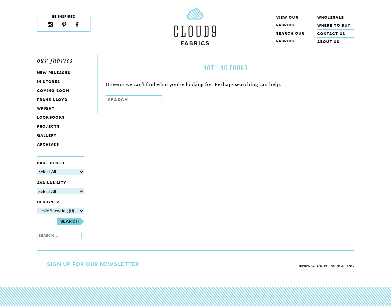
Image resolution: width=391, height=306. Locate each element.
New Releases (54, 72)
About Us (328, 41)
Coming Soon (53, 90)
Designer (48, 202)
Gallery (47, 135)
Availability (51, 182)
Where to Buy (334, 25)
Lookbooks (51, 117)
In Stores (48, 81)
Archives (48, 144)
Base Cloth (51, 162)
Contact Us (331, 33)
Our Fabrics (55, 60)
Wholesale (330, 17)
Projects (48, 126)
